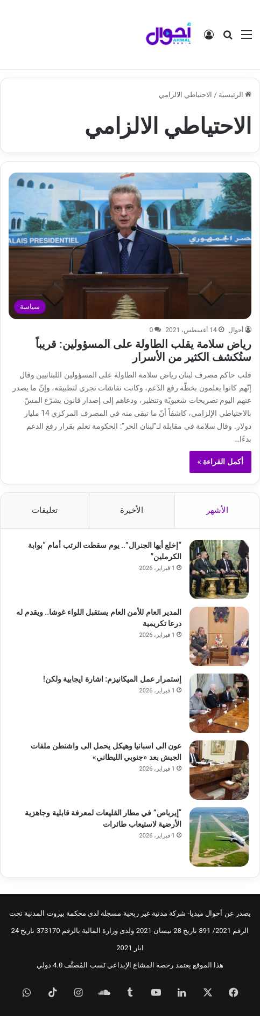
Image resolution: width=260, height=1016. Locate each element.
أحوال (235, 330)
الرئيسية (235, 95)
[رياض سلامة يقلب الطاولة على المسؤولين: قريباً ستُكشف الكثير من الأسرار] (130, 246)
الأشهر (217, 510)
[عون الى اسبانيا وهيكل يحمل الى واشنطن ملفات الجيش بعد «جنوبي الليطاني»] (219, 770)
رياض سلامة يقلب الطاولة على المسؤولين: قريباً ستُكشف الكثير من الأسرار (143, 350)
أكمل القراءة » (220, 461)
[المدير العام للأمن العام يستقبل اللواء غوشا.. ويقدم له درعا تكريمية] (219, 636)
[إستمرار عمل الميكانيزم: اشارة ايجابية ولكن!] (219, 703)
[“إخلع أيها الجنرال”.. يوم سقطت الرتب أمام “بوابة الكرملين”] (219, 569)
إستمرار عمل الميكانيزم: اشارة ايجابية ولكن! (112, 679)
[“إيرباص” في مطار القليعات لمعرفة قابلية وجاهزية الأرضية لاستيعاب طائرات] (219, 837)
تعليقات (45, 510)
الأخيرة (131, 510)
